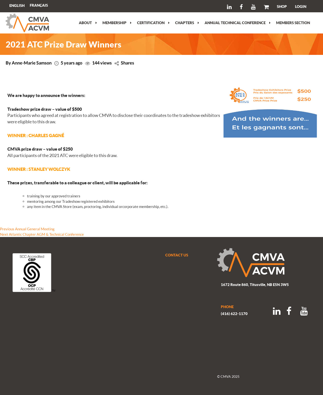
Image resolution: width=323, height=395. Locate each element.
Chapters (187, 22)
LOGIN (300, 6)
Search (54, 6)
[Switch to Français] (39, 5)
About (88, 22)
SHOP (282, 6)
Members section (293, 22)
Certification (153, 22)
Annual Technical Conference (237, 22)
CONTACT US (176, 255)
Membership (116, 22)
